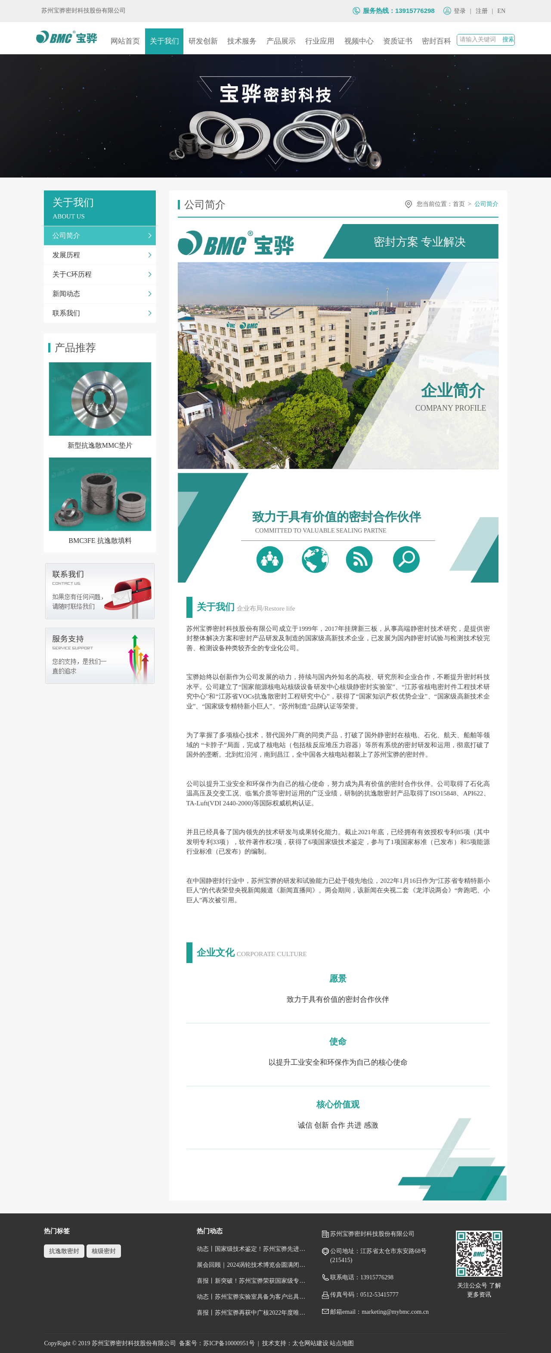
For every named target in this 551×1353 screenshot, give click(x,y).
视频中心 (359, 41)
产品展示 (281, 41)
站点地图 (342, 1343)
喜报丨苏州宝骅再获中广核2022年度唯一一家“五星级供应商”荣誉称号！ (252, 1312)
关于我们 (164, 41)
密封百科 (436, 41)
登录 (460, 11)
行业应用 (319, 41)
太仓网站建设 (310, 1343)
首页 (459, 204)
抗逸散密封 (64, 1251)
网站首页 (125, 41)
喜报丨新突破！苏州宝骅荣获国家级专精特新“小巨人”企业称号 (252, 1281)
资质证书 (397, 41)
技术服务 (242, 41)
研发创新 (203, 41)
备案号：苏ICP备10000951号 (217, 1343)
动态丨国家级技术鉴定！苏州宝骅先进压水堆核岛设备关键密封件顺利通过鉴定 (252, 1249)
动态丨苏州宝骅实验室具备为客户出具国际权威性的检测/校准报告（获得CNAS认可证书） (252, 1297)
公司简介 (486, 204)
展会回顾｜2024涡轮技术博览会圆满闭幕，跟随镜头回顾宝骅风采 (252, 1265)
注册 (482, 11)
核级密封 (104, 1251)
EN (501, 11)
